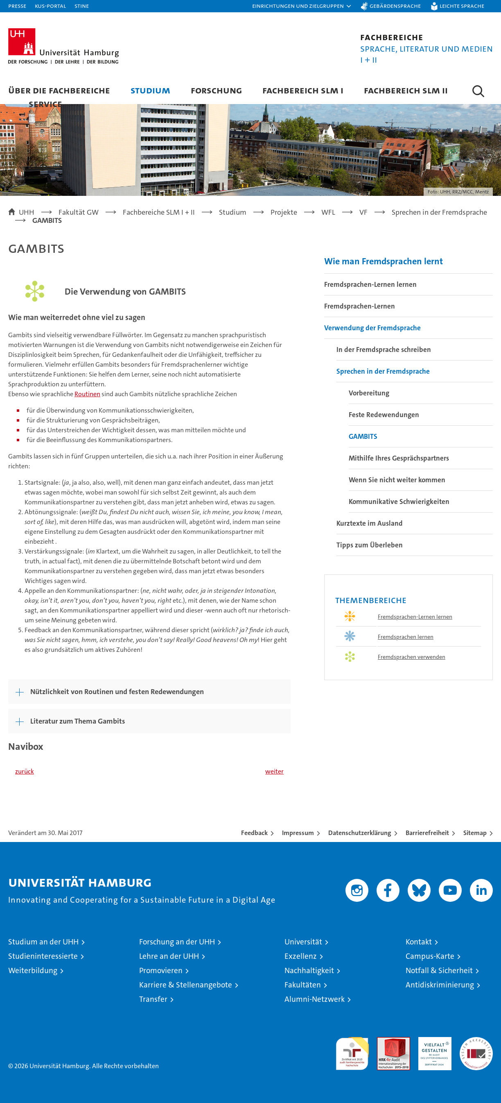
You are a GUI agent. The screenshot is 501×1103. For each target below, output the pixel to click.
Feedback (254, 832)
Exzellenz (300, 956)
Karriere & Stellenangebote (185, 985)
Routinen (87, 394)
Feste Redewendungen (384, 414)
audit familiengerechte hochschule (352, 1050)
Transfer (153, 999)
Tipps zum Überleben (369, 544)
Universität (303, 942)
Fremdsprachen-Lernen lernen (370, 284)
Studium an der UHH (43, 942)
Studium (150, 90)
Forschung (216, 90)
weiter (274, 771)
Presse (17, 5)
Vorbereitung (369, 392)
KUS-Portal (50, 5)
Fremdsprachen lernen (405, 636)
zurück (24, 771)
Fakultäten (302, 985)
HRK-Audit (432, 1041)
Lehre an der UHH (169, 956)
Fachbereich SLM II (406, 90)
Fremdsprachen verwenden (411, 656)
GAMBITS (363, 436)
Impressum (298, 832)
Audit (385, 1041)
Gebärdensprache (395, 5)
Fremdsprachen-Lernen (359, 306)
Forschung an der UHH (177, 942)
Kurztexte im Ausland (369, 523)
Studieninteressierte (43, 956)
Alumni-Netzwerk (314, 999)
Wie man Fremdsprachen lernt (383, 261)
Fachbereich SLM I (302, 90)
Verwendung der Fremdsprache (372, 327)
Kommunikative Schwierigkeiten (399, 501)
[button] (302, 6)
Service (45, 103)
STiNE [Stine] (81, 5)
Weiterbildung (32, 970)
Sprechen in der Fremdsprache (383, 371)
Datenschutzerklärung (359, 832)
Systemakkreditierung (476, 1041)
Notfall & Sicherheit (439, 970)
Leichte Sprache (462, 5)
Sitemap (475, 832)
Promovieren (161, 970)
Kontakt (419, 942)
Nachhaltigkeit (309, 970)
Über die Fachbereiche (59, 90)
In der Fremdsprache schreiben (383, 349)
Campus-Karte (430, 956)
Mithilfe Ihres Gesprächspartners (399, 458)
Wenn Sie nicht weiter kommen (397, 479)
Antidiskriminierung (440, 985)
